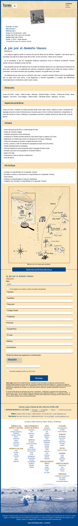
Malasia (47, 437)
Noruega (62, 444)
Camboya (47, 455)
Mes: (8, 281)
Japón (47, 434)
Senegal (31, 460)
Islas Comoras (31, 451)
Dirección (10, 304)
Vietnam (47, 457)
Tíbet (46, 439)
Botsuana (31, 442)
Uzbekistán (47, 443)
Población (10, 317)
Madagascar (31, 457)
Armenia (46, 445)
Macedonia (62, 442)
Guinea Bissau (31, 450)
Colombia (16, 456)
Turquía (47, 448)
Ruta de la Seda (62, 451)
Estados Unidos (16, 435)
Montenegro (62, 437)
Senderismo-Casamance (62, 476)
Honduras (16, 443)
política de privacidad (28, 372)
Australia (62, 430)
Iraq (47, 432)
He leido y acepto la (22, 372)
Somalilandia (31, 462)
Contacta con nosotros (38, 412)
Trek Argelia (62, 478)
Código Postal (12, 310)
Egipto (31, 438)
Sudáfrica (31, 464)
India (47, 471)
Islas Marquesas (62, 428)
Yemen (62, 471)
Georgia (47, 446)
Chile (16, 451)
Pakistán (46, 469)
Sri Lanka (47, 473)
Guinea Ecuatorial (31, 444)
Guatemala (16, 439)
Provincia (9, 323)
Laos (47, 454)
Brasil (16, 455)
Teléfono (9, 341)
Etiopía (31, 448)
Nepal (46, 468)
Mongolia (46, 428)
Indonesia (47, 459)
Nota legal (35, 410)
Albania (62, 446)
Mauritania (32, 430)
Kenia (31, 453)
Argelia (31, 436)
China (46, 450)
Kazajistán (47, 436)
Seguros (53, 410)
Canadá (16, 430)
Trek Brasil (62, 480)
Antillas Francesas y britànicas (16, 433)
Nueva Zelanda (62, 432)
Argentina (16, 462)
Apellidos (10, 298)
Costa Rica (16, 444)
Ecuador (16, 453)
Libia (31, 432)
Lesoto (31, 455)
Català (67, 5)
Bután (46, 466)
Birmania (46, 452)
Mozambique (31, 459)
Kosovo (62, 440)
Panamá (16, 446)
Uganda (31, 468)
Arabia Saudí (62, 466)
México (16, 437)
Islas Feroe (62, 439)
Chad (31, 446)
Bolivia (16, 460)
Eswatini (31, 466)
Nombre (9, 292)
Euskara (68, 7)
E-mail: (9, 335)
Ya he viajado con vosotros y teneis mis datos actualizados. (28, 289)
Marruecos (31, 434)
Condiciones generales (65, 410)
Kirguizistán (47, 441)
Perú (16, 458)
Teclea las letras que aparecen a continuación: (23, 356)
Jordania (62, 469)
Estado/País (11, 329)
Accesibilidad (44, 410)
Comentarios (11, 347)
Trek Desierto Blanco (62, 482)
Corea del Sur (47, 430)
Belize (16, 441)
